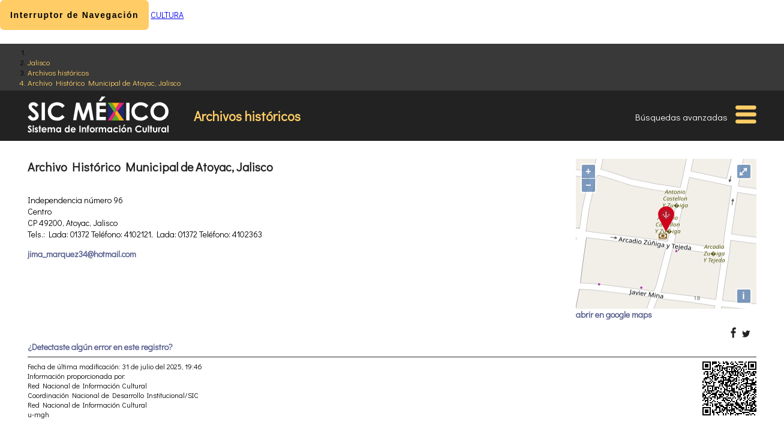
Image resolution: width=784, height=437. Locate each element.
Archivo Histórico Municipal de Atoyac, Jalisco (104, 82)
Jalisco (39, 62)
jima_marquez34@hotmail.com (82, 254)
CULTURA (167, 14)
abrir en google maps (614, 314)
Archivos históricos (58, 72)
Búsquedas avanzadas (681, 117)
